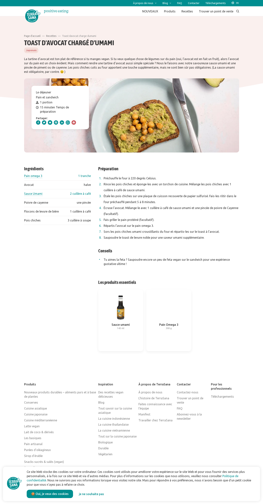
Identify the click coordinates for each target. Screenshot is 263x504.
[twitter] (44, 122)
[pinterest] (56, 122)
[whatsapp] (68, 122)
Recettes (51, 35)
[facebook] (38, 122)
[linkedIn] (62, 122)
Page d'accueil (32, 35)
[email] (50, 122)
